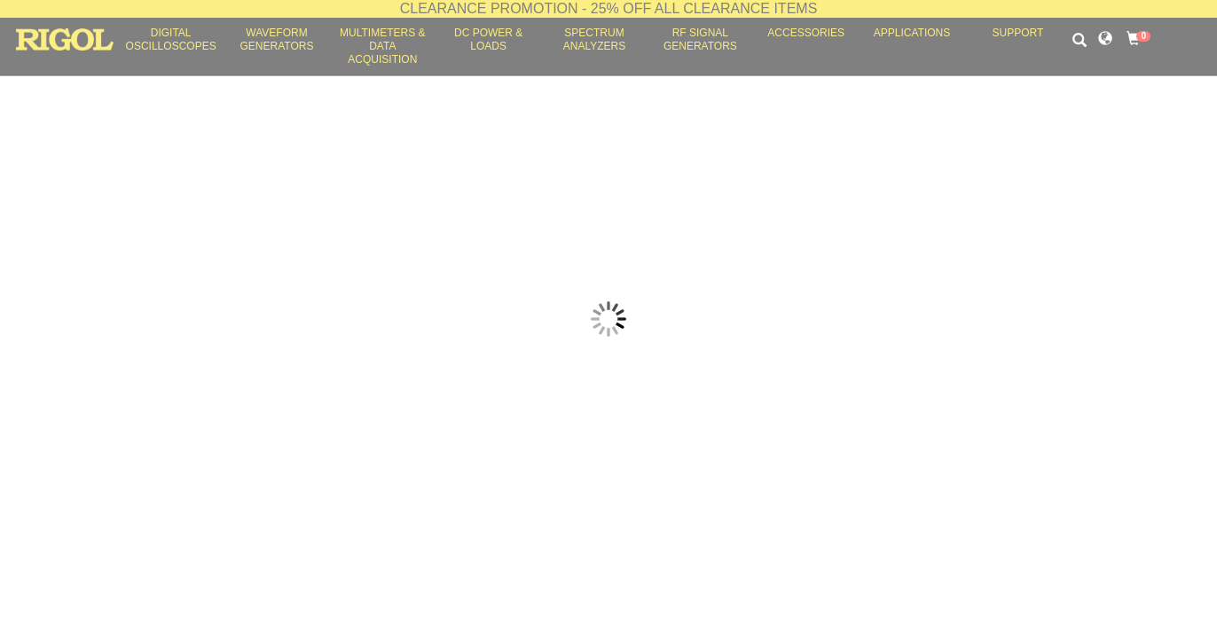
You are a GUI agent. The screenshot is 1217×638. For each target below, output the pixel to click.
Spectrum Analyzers (594, 39)
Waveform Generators (277, 39)
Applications (912, 33)
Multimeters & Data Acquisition (382, 46)
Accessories (805, 33)
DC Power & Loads (488, 39)
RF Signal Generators (700, 39)
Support (1017, 33)
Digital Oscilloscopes (171, 39)
